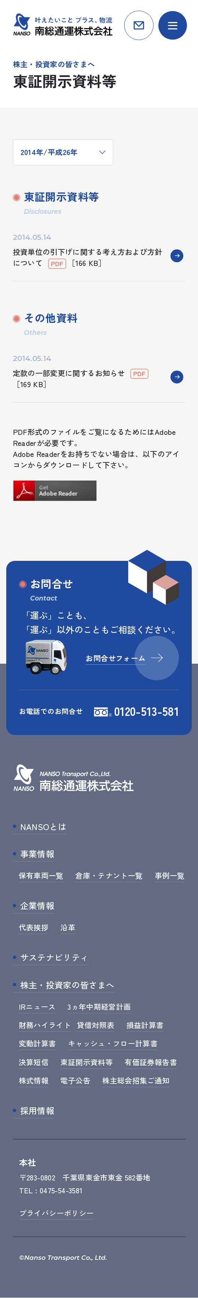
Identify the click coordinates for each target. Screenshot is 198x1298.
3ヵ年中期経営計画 (99, 1007)
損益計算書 (145, 1025)
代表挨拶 (33, 927)
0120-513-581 (146, 711)
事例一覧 (169, 875)
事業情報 (37, 854)
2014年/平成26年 (49, 152)
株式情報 (33, 1080)
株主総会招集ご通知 (135, 1080)
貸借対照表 (95, 1025)
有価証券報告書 (151, 1062)
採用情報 (37, 1111)
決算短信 (33, 1062)
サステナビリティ (54, 958)
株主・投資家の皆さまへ (67, 985)
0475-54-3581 (61, 1190)
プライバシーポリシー (56, 1213)
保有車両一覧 (41, 875)
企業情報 (37, 906)
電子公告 (75, 1080)
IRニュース (37, 1007)
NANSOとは (43, 827)
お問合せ (139, 25)
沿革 (67, 927)
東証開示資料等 (86, 1062)
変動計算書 (37, 1043)
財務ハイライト (45, 1025)
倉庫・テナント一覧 (109, 875)
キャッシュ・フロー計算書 (113, 1043)
